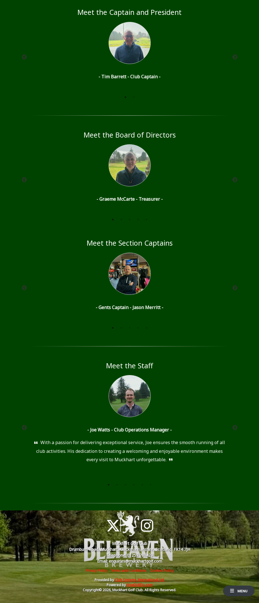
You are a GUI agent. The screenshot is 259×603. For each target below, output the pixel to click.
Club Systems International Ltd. (140, 579)
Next (235, 57)
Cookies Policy (161, 570)
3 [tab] (129, 219)
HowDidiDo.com (140, 585)
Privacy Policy (96, 570)
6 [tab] (150, 485)
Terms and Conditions (128, 570)
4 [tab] (138, 219)
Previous (24, 57)
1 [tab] (125, 97)
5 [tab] (146, 219)
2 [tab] (134, 97)
